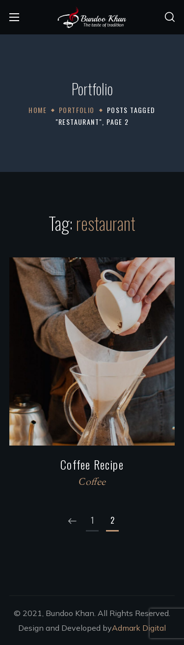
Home (37, 110)
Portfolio (77, 110)
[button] (170, 17)
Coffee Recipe (92, 464)
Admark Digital (139, 628)
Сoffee (92, 483)
